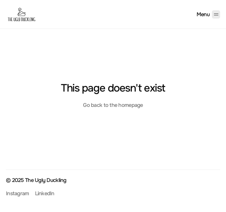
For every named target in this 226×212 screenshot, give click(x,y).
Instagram (17, 193)
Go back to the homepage (113, 105)
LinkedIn (44, 193)
